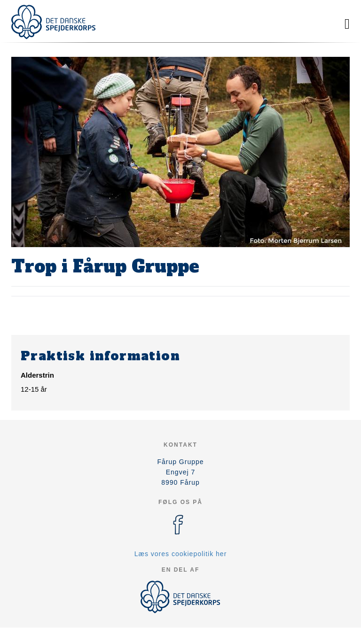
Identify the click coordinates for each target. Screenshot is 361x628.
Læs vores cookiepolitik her (180, 554)
